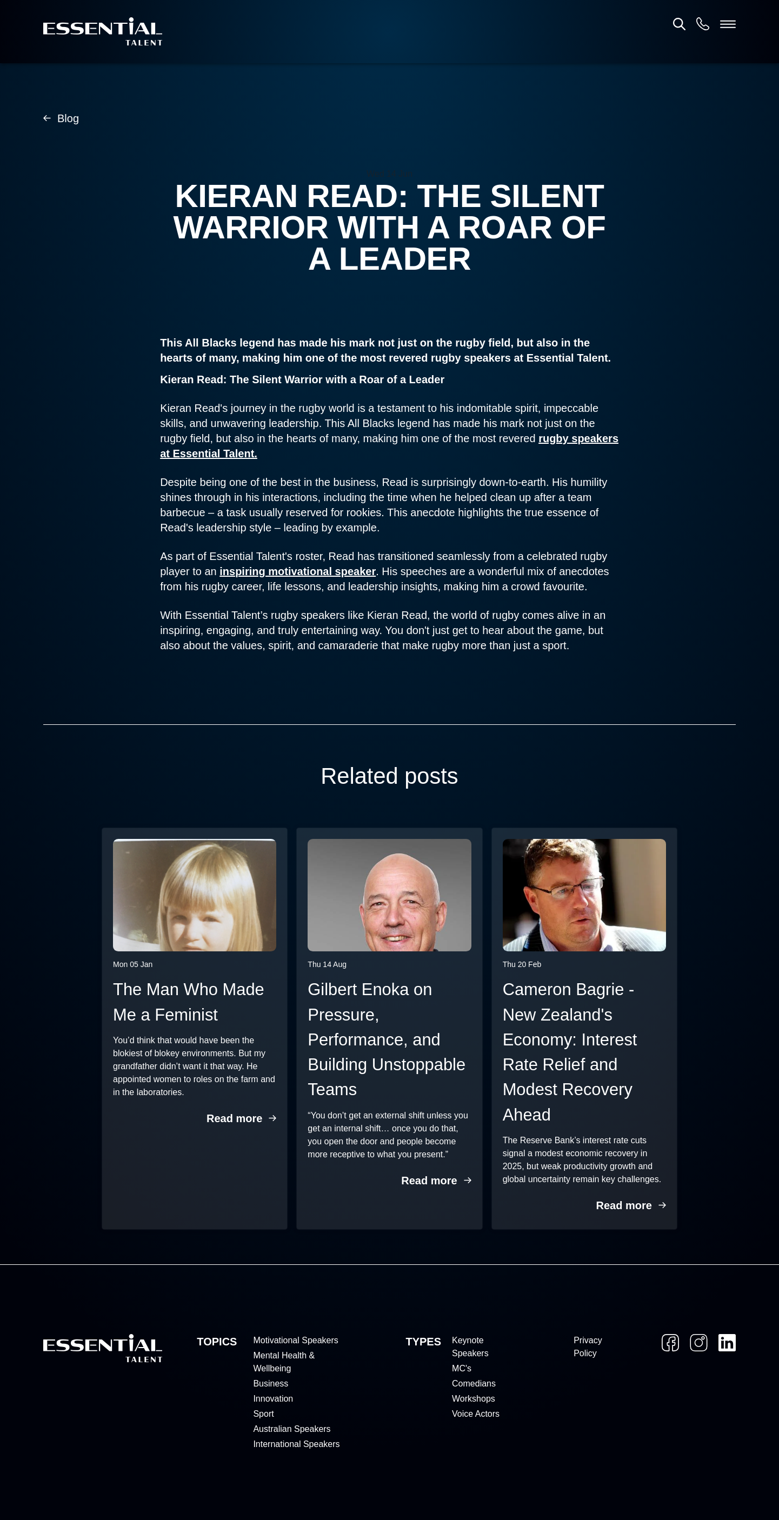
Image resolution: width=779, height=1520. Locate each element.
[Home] (102, 31)
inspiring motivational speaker (297, 571)
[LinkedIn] (727, 1342)
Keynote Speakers (470, 1347)
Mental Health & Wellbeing (284, 1362)
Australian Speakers (291, 1429)
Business (270, 1383)
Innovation (273, 1398)
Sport (263, 1413)
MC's (461, 1368)
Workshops (473, 1398)
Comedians (474, 1383)
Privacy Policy (588, 1347)
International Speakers (296, 1444)
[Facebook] (670, 1342)
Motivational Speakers (295, 1340)
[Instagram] (699, 1342)
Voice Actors (476, 1413)
